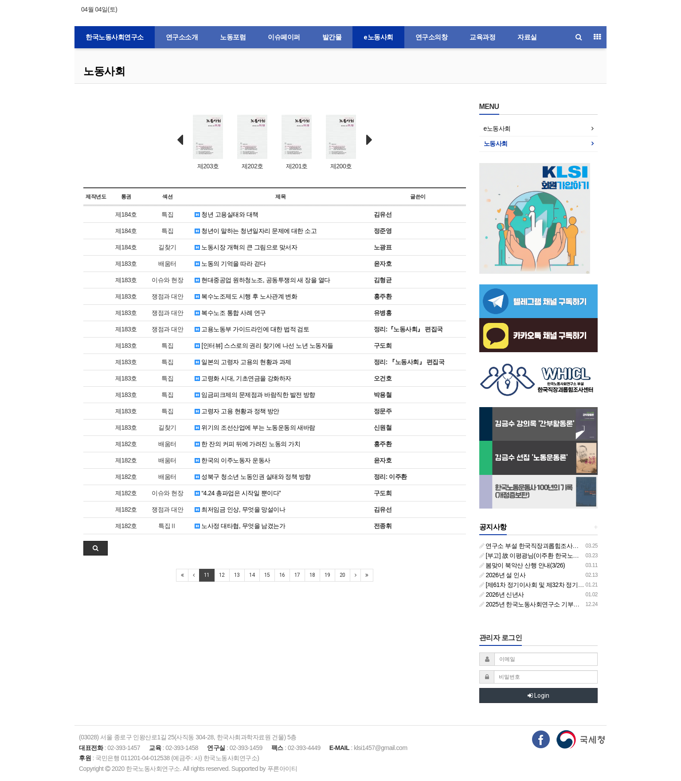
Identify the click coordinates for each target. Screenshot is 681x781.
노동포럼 (233, 37)
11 (207, 575)
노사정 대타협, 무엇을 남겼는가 (240, 525)
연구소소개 (182, 37)
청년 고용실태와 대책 (226, 214)
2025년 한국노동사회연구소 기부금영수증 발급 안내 (552, 604)
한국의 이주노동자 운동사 (232, 460)
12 (222, 575)
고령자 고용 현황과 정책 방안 (237, 411)
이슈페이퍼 (284, 37)
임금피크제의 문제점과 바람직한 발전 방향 (255, 394)
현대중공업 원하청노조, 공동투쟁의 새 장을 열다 (262, 280)
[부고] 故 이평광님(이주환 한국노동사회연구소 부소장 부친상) (564, 555)
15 (267, 575)
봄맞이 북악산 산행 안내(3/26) (522, 565)
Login (538, 695)
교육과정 (482, 37)
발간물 (332, 37)
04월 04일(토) (99, 9)
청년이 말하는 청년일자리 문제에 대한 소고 (256, 230)
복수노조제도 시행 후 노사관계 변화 (246, 296)
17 (297, 575)
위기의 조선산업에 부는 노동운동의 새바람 (255, 427)
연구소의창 (431, 37)
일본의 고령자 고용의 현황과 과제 (243, 361)
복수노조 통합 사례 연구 (230, 312)
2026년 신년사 (501, 594)
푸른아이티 (282, 768)
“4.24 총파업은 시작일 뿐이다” (238, 493)
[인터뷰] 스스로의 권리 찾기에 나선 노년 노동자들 (264, 345)
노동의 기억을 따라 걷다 (230, 263)
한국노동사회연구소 (115, 37)
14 (252, 575)
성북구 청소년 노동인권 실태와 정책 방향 (253, 476)
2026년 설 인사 (502, 575)
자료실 (527, 37)
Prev (180, 140)
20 (342, 575)
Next (369, 140)
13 (237, 575)
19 (327, 575)
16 (282, 575)
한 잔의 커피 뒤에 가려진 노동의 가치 (247, 443)
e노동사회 (378, 37)
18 (312, 575)
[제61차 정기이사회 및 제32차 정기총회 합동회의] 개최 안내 (561, 584)
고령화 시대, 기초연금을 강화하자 (243, 378)
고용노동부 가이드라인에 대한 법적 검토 (252, 329)
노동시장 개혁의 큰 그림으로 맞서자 (246, 247)
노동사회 (104, 71)
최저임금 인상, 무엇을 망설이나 (240, 509)
